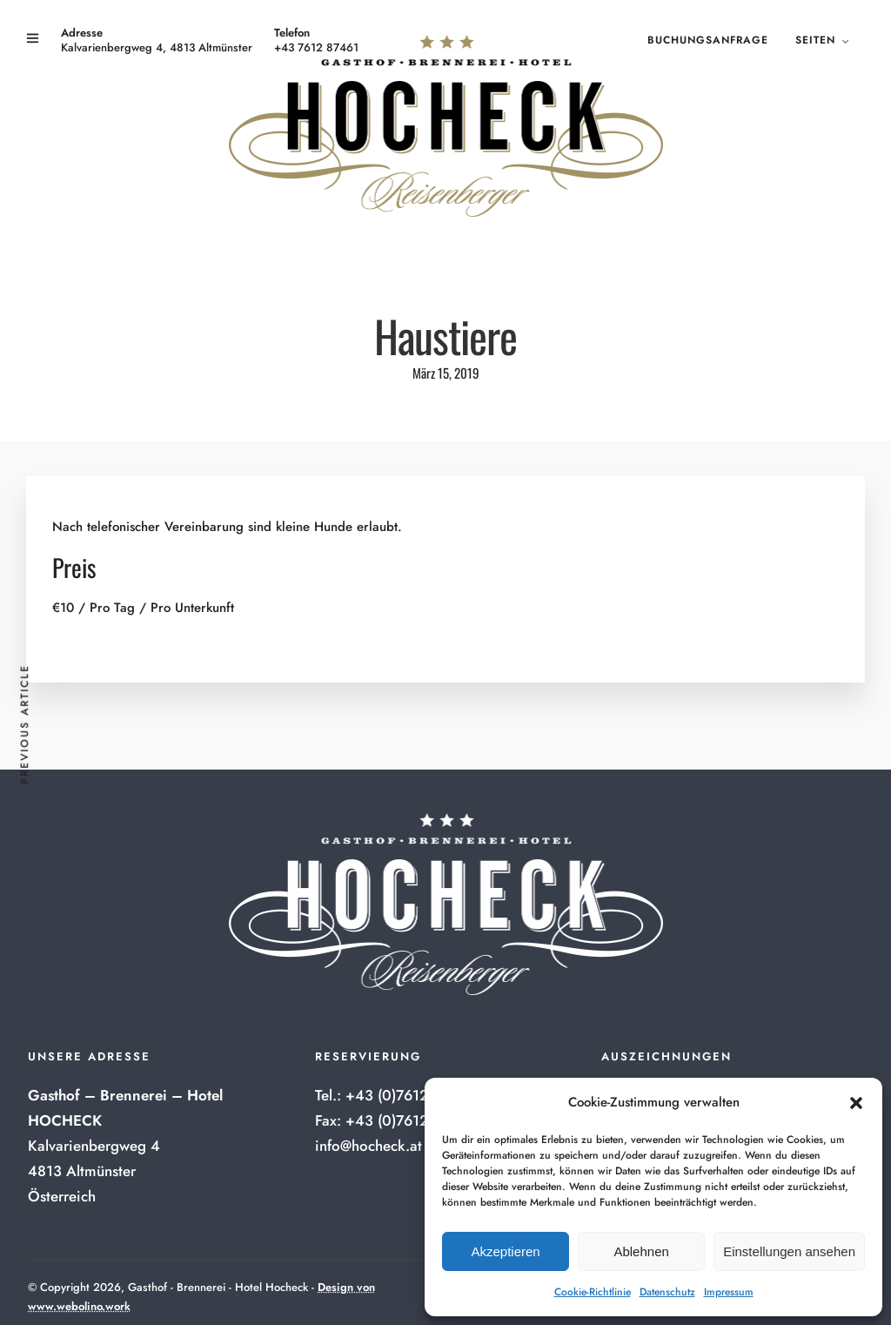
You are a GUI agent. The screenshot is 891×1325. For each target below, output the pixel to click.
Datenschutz (667, 1292)
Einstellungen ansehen (789, 1251)
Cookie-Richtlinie (592, 1292)
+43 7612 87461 (316, 47)
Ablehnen (640, 1251)
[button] (856, 1103)
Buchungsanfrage (707, 40)
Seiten (815, 40)
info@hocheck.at (368, 1145)
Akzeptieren (505, 1251)
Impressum (729, 1292)
